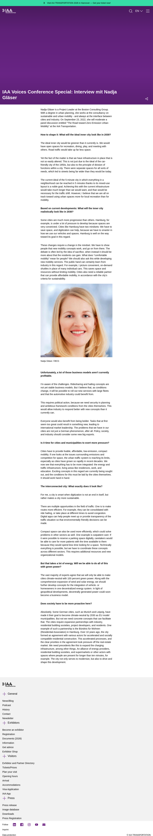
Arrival (5, 780)
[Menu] (148, 11)
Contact (6, 714)
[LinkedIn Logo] (14, 824)
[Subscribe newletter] (43, 824)
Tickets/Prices (9, 767)
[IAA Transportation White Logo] (9, 11)
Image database (10, 809)
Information (8, 743)
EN (139, 11)
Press (11, 798)
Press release (9, 805)
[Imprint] (54, 829)
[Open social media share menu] (146, 98)
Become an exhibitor (13, 729)
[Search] (130, 11)
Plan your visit (9, 772)
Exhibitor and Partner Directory (18, 763)
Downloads (8, 814)
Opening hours (10, 776)
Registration (8, 734)
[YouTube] (36, 824)
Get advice (8, 747)
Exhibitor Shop (10, 751)
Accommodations (11, 785)
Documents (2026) (12, 738)
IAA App (6, 793)
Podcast (6, 705)
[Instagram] (29, 824)
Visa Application (10, 789)
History (6, 709)
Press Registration (11, 818)
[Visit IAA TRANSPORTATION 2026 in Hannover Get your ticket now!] (76, 3)
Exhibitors (13, 722)
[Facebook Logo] (21, 824)
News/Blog (8, 701)
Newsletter (7, 718)
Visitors (12, 756)
